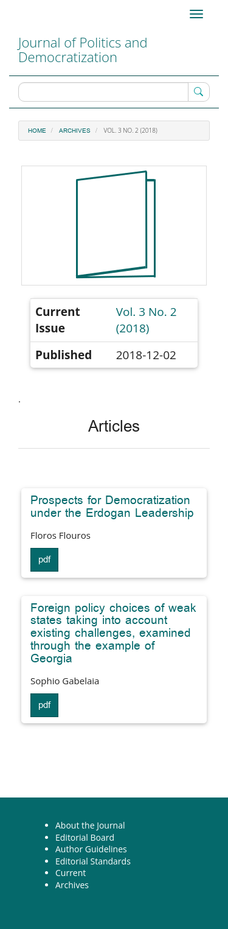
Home (37, 131)
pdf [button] (44, 559)
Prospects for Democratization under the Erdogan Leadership (112, 506)
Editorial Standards (93, 861)
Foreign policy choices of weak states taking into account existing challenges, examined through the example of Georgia (113, 633)
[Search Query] (114, 92)
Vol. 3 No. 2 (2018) (146, 320)
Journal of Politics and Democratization (83, 49)
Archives (75, 131)
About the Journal (90, 825)
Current (70, 872)
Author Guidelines (91, 849)
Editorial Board (84, 837)
